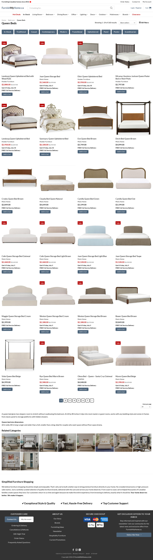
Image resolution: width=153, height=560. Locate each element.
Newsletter (57, 531)
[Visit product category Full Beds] (86, 442)
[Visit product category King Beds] (11, 442)
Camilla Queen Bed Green (88, 199)
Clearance (136, 14)
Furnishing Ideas (57, 527)
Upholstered (93, 32)
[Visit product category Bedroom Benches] (123, 442)
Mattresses (115, 14)
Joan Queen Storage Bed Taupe (128, 256)
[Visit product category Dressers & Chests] (48, 442)
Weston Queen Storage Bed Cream (54, 316)
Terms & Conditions (63, 553)
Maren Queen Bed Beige (126, 376)
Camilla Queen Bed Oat (125, 199)
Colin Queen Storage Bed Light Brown (55, 256)
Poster (116, 32)
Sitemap (94, 553)
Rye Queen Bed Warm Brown (52, 376)
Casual (34, 32)
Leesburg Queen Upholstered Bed (16, 139)
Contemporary (48, 32)
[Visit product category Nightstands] (67, 442)
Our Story (57, 518)
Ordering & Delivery (19, 525)
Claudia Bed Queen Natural (51, 199)
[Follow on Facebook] (73, 550)
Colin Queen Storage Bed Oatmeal (16, 256)
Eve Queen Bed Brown (87, 139)
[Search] (111, 8)
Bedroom (50, 14)
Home (4, 20)
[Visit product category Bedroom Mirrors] (142, 442)
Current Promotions (57, 540)
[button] (148, 7)
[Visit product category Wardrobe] (29, 461)
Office (74, 14)
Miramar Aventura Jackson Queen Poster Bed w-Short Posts (133, 77)
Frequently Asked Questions (19, 542)
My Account (147, 2)
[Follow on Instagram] (76, 550)
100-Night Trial (19, 534)
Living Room (37, 14)
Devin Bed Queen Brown (126, 139)
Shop (88, 553)
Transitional (77, 32)
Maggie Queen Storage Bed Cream (16, 316)
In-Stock (26, 14)
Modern (63, 32)
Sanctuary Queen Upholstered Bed (54, 139)
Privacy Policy (79, 553)
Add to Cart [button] (7, 94)
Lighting (84, 14)
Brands (126, 14)
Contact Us (136, 2)
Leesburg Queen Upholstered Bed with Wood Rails (18, 77)
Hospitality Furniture (57, 535)
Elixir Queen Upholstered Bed (90, 76)
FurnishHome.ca (13, 8)
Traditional (21, 32)
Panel (106, 32)
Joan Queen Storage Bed (50, 76)
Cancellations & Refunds (19, 530)
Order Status (124, 2)
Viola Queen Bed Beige (11, 376)
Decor (93, 14)
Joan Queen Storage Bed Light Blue (92, 256)
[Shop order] (127, 23)
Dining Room (63, 14)
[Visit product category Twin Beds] (104, 442)
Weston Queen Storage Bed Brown (92, 316)
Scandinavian (130, 32)
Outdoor (103, 14)
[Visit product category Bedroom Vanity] (11, 461)
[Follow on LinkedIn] (80, 550)
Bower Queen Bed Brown (126, 316)
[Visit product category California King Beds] (29, 442)
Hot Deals (17, 14)
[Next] (92, 400)
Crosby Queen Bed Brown (12, 199)
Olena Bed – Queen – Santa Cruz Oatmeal (95, 376)
